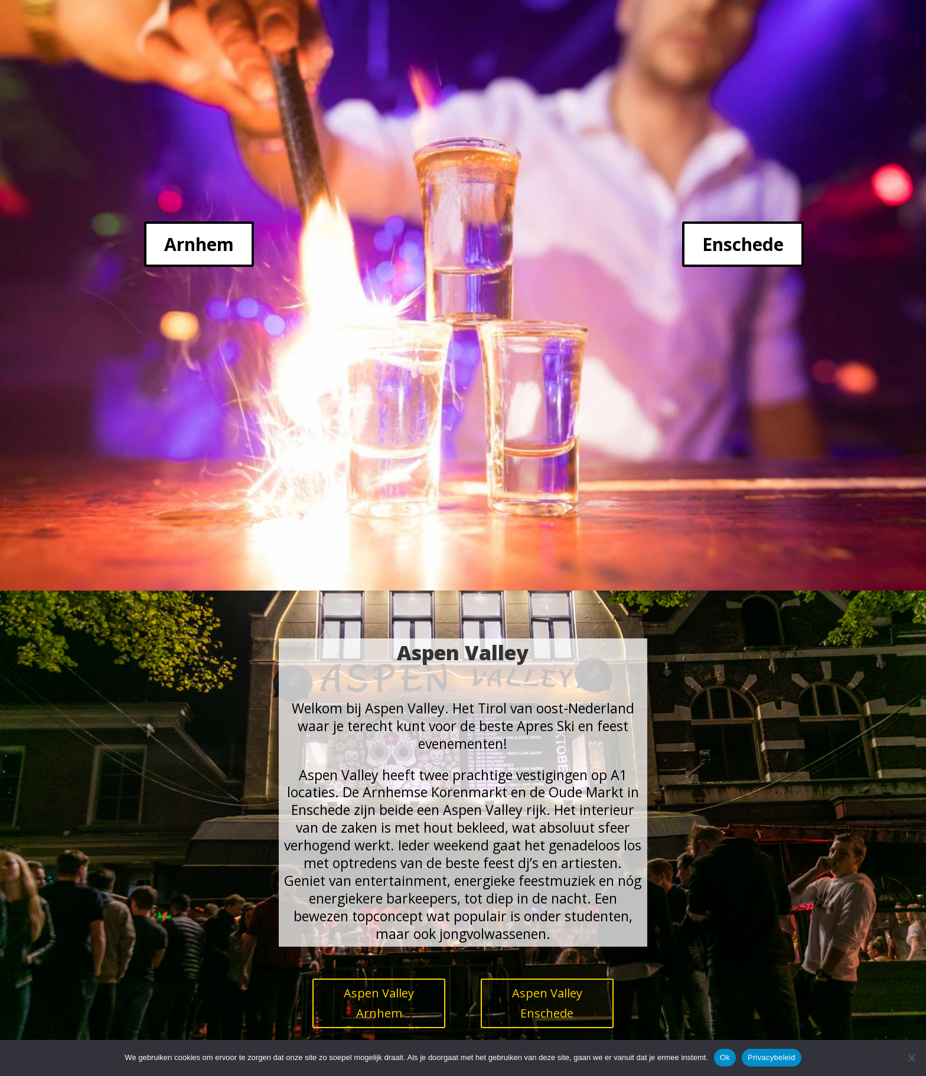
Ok (725, 1057)
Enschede (743, 244)
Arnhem (199, 244)
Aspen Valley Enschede (547, 1003)
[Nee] (911, 1058)
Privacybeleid (771, 1057)
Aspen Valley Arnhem (379, 1003)
